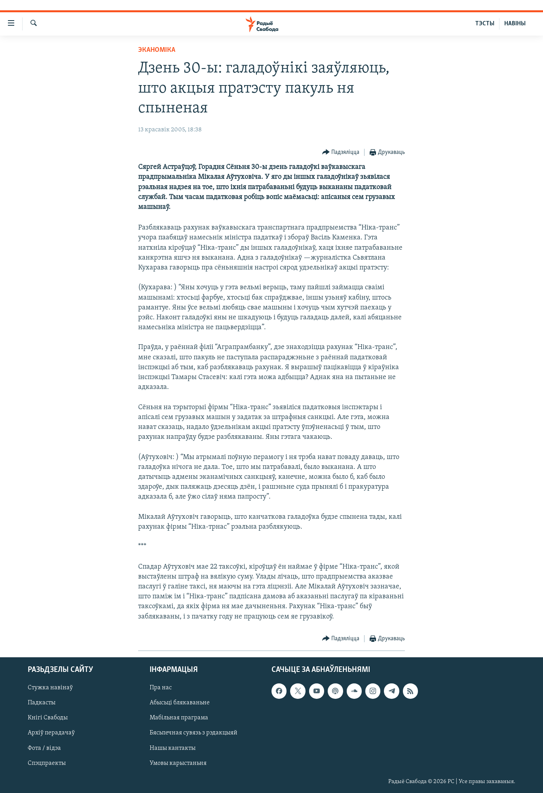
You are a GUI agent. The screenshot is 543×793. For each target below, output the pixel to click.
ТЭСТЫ (484, 24)
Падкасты (41, 703)
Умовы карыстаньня (178, 763)
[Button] (341, 152)
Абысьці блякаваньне (180, 703)
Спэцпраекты (47, 763)
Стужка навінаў (50, 688)
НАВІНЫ (515, 24)
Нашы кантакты (173, 748)
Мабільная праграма (179, 718)
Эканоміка (156, 50)
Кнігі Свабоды (48, 718)
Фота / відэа (44, 748)
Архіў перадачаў (51, 733)
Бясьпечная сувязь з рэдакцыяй (193, 733)
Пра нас (161, 688)
